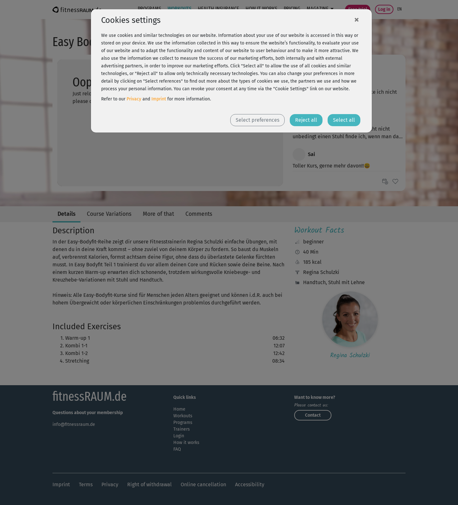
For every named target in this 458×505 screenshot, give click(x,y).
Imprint (158, 99)
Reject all (306, 120)
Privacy (134, 99)
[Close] (356, 19)
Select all (344, 120)
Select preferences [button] (257, 120)
